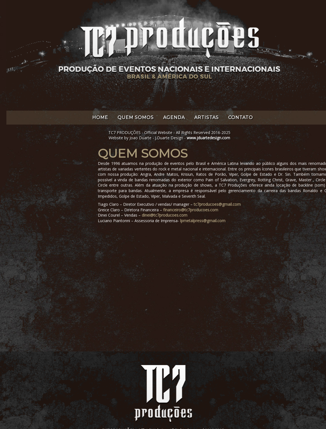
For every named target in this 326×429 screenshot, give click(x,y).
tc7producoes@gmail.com (217, 204)
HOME (100, 117)
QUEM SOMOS (136, 117)
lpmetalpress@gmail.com (202, 220)
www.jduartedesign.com (208, 137)
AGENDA (174, 117)
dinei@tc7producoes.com (164, 215)
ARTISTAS (206, 117)
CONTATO (240, 117)
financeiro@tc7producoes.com (190, 209)
